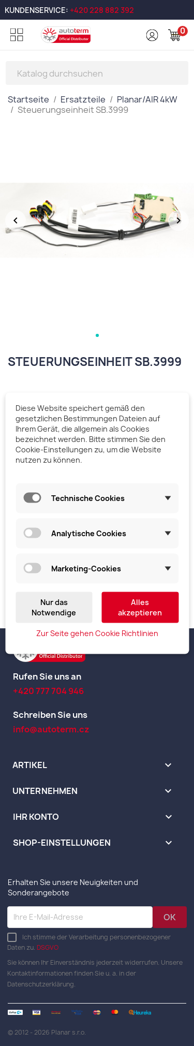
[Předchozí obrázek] (15, 220)
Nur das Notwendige (54, 607)
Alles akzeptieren (140, 607)
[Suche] (97, 73)
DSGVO (47, 947)
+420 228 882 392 (102, 10)
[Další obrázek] (178, 220)
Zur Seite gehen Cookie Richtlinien (97, 633)
